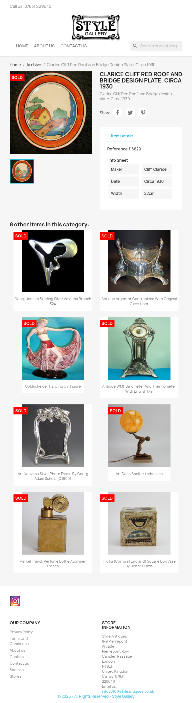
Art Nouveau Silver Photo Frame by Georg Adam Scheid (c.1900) (53, 476)
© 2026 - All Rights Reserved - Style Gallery (96, 696)
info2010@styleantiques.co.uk (128, 691)
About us (44, 46)
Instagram (15, 601)
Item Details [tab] (122, 136)
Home (22, 46)
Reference (117, 148)
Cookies (17, 656)
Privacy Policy (21, 632)
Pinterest (143, 113)
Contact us (19, 663)
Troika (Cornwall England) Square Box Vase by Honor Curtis (139, 564)
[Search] (156, 46)
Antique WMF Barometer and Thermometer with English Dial (139, 389)
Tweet (130, 113)
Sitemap (17, 669)
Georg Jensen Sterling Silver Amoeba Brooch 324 (52, 301)
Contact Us (73, 46)
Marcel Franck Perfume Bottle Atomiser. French (53, 564)
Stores (16, 676)
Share (117, 113)
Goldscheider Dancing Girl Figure (53, 386)
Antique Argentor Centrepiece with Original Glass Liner (139, 301)
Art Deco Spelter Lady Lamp (139, 473)
